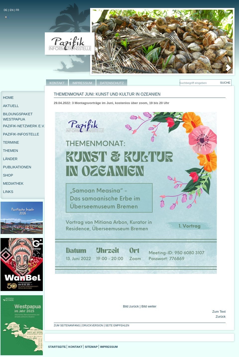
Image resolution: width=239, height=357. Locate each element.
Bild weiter (148, 306)
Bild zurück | (132, 306)
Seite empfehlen (117, 325)
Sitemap (91, 346)
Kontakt (75, 346)
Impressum (109, 346)
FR (17, 10)
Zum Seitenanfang (67, 325)
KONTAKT (57, 83)
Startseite (57, 346)
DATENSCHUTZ (112, 83)
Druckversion (92, 325)
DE (5, 10)
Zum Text (219, 311)
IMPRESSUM (82, 83)
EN (11, 10)
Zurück (220, 316)
